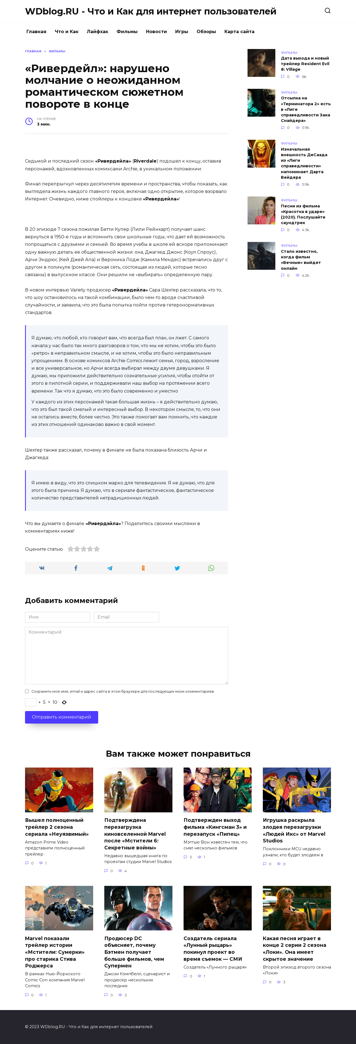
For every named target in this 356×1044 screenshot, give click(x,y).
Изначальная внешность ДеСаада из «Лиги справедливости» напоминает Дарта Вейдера (304, 163)
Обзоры (206, 31)
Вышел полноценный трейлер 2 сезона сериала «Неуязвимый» (57, 827)
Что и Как (66, 31)
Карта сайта (239, 31)
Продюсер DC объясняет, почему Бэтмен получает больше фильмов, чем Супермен (134, 952)
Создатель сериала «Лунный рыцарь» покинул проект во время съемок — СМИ (213, 948)
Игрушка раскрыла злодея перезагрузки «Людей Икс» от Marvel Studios (294, 830)
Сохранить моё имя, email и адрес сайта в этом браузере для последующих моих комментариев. (123, 691)
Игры (181, 31)
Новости (156, 31)
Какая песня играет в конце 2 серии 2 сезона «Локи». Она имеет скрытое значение (294, 948)
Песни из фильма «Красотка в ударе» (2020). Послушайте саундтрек (303, 214)
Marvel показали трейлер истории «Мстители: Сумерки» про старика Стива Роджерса (55, 952)
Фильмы (127, 31)
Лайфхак (97, 31)
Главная (36, 31)
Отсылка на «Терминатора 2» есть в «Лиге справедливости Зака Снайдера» (306, 109)
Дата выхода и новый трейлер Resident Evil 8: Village (305, 64)
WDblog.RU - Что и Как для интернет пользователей (150, 11)
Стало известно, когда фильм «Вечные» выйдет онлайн (301, 260)
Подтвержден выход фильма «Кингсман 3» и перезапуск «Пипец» (215, 827)
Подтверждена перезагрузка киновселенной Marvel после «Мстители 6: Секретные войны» (135, 834)
